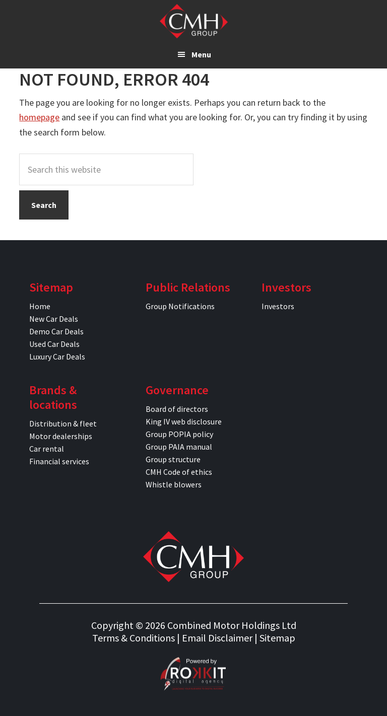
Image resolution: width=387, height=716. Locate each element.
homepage (39, 117)
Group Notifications (180, 306)
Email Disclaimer (217, 637)
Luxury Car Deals (57, 356)
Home (39, 306)
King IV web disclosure (184, 421)
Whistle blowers (174, 484)
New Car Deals (53, 319)
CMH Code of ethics (179, 472)
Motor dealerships (60, 436)
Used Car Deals (54, 344)
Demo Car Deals (56, 331)
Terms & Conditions (133, 637)
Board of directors (177, 409)
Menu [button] (201, 54)
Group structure (173, 459)
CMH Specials (194, 21)
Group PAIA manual (179, 447)
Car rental (46, 449)
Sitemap (277, 637)
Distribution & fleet (63, 423)
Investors (278, 306)
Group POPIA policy (179, 434)
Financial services (59, 461)
